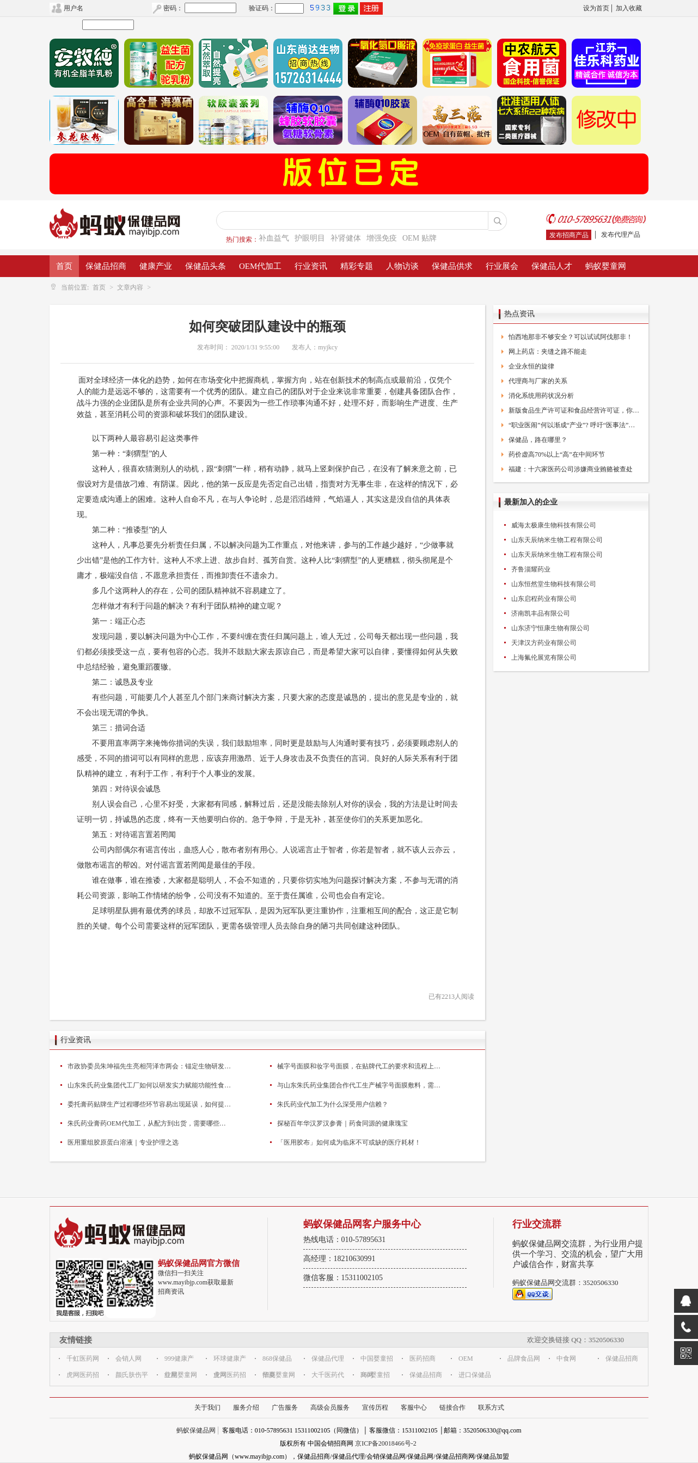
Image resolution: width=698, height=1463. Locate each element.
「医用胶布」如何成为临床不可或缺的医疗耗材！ (349, 1142)
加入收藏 (629, 8)
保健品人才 (551, 266)
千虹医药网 (82, 1358)
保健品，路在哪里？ (538, 440)
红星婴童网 (180, 1375)
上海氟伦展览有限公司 (544, 657)
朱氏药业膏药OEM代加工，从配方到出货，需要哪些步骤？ (149, 1123)
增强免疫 (381, 238)
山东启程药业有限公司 (544, 599)
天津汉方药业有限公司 (544, 643)
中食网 (566, 1358)
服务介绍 (246, 1407)
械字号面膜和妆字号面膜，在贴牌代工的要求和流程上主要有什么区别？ (358, 1066)
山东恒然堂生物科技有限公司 (553, 584)
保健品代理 (327, 1358)
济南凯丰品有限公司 (540, 613)
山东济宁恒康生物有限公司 (550, 628)
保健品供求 (452, 266)
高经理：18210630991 (339, 1259)
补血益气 (274, 238)
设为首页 (596, 8)
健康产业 (155, 266)
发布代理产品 (620, 234)
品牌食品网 (523, 1358)
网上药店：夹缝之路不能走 (548, 351)
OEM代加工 (260, 266)
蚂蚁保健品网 (196, 1430)
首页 (64, 266)
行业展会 (502, 266)
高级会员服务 (330, 1407)
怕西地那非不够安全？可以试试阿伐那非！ (571, 337)
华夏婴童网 (278, 1375)
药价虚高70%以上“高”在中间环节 (557, 454)
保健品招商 (105, 266)
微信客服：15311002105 (343, 1278)
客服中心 (414, 1407)
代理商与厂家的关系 (538, 381)
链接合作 (452, 1407)
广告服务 (285, 1407)
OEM (465, 1358)
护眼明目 (310, 238)
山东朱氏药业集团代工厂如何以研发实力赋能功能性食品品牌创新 (149, 1085)
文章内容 (130, 287)
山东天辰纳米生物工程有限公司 (557, 540)
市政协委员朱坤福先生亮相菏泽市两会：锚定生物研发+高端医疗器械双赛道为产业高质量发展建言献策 (149, 1066)
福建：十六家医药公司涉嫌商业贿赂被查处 (571, 469)
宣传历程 (375, 1407)
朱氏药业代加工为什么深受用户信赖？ (332, 1104)
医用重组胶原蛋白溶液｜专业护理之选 (123, 1142)
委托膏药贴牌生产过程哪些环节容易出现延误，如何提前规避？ (149, 1104)
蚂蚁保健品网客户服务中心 (362, 1224)
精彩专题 (356, 266)
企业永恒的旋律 (531, 366)
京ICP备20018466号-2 (386, 1443)
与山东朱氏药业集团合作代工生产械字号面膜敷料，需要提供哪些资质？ (358, 1085)
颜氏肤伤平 (131, 1375)
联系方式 (491, 1407)
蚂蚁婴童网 (605, 266)
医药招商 (422, 1358)
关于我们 (207, 1407)
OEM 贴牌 (419, 238)
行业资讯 (311, 266)
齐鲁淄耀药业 (530, 569)
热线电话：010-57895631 (344, 1239)
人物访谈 (402, 266)
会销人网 (128, 1358)
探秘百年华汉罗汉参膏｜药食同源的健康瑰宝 (342, 1123)
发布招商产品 (569, 235)
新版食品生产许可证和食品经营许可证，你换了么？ (574, 410)
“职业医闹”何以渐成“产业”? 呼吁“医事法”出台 (574, 425)
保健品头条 (205, 266)
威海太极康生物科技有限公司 (553, 525)
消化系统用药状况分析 (541, 395)
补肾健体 (345, 238)
